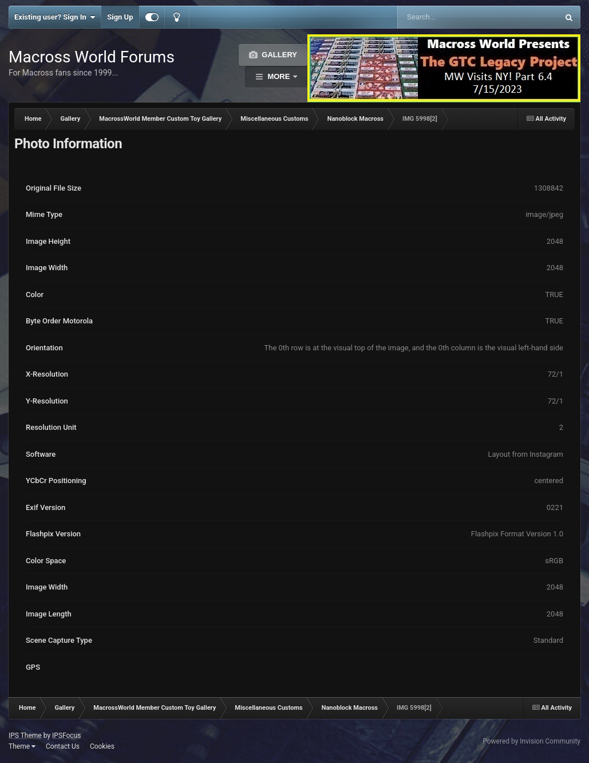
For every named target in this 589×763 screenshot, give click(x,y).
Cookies (102, 746)
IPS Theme (25, 736)
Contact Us (63, 746)
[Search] (449, 17)
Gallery (278, 54)
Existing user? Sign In (54, 17)
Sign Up (120, 17)
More (279, 76)
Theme (22, 746)
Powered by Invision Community (531, 741)
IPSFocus (66, 736)
